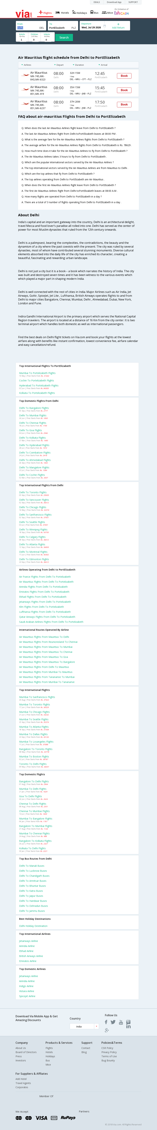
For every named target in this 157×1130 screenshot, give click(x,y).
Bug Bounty (108, 1060)
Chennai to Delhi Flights (32, 803)
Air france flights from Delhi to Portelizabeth (45, 576)
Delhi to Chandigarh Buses (34, 875)
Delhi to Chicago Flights (32, 507)
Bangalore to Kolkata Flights (35, 840)
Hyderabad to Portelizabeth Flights (38, 385)
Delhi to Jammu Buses (32, 911)
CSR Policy (107, 1048)
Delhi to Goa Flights (30, 430)
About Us (21, 1048)
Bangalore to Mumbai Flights (35, 826)
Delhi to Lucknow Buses (33, 870)
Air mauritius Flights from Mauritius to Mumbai (45, 647)
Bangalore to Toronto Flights (35, 749)
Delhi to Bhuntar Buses (32, 885)
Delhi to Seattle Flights (32, 522)
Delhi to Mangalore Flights (34, 467)
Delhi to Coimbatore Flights (35, 452)
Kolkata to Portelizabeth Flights (37, 393)
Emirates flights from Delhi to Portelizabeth (44, 591)
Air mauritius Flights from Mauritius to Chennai (45, 652)
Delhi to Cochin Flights (32, 474)
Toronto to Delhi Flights (33, 764)
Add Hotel (21, 1079)
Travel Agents (23, 1083)
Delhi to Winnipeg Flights (33, 529)
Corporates (22, 1087)
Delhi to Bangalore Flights (34, 408)
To (50, 23)
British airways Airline (31, 956)
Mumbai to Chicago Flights (34, 712)
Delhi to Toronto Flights (33, 492)
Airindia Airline (27, 946)
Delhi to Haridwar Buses (33, 900)
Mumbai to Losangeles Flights (36, 741)
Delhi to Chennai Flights (32, 422)
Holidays (50, 1056)
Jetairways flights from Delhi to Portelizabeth (45, 601)
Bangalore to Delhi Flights (34, 781)
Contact (85, 1048)
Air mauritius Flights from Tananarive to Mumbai (47, 677)
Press (19, 1056)
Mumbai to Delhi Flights (32, 788)
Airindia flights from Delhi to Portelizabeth (43, 586)
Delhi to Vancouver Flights (34, 499)
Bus (48, 1060)
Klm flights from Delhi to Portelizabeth (41, 606)
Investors (21, 1060)
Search (64, 37)
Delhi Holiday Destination (33, 926)
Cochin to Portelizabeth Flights (36, 380)
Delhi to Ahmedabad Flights (35, 460)
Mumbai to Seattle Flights (33, 719)
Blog (84, 1052)
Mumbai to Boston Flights (34, 756)
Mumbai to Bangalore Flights (35, 818)
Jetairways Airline (28, 941)
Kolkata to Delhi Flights (32, 848)
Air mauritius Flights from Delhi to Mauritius (44, 667)
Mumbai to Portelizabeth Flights (37, 373)
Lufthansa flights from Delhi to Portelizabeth (45, 611)
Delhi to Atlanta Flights (32, 544)
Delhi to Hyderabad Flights (34, 445)
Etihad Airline (26, 951)
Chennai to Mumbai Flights (34, 811)
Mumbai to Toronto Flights (34, 704)
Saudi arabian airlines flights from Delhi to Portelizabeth (51, 621)
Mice (48, 1064)
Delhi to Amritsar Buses (32, 880)
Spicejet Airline (27, 996)
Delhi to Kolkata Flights (32, 437)
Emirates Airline (27, 961)
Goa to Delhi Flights (30, 796)
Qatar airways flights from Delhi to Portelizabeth (47, 616)
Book (124, 75)
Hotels (49, 1052)
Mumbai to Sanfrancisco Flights (37, 697)
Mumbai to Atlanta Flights (34, 726)
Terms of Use (109, 1056)
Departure (86, 23)
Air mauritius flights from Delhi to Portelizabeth (46, 581)
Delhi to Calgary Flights (32, 537)
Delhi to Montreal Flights (33, 551)
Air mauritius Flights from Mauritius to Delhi (44, 636)
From (20, 23)
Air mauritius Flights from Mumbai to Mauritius (45, 672)
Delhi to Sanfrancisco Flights (35, 514)
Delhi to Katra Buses (31, 890)
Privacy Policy (109, 1052)
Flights (49, 1048)
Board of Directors (26, 1052)
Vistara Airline (26, 991)
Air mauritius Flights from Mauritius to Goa (43, 657)
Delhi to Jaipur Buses (31, 895)
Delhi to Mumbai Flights (32, 415)
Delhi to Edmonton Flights (34, 559)
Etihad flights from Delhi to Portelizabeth (42, 596)
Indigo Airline (26, 986)
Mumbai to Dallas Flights (33, 734)
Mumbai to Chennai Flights (34, 833)
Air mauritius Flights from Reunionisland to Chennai (48, 641)
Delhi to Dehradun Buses (33, 905)
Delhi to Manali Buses (31, 865)
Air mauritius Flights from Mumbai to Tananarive (47, 682)
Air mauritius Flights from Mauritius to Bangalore (47, 662)
